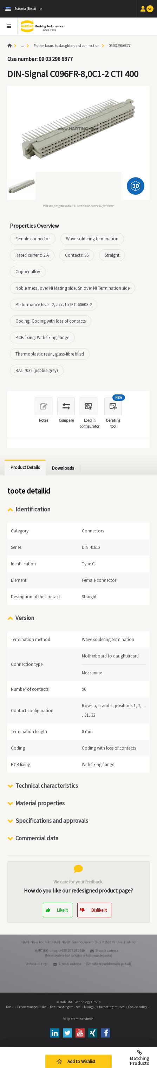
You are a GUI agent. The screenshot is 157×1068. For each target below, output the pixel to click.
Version (24, 618)
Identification (32, 509)
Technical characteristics (46, 786)
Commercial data (36, 838)
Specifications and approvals (51, 821)
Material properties (40, 803)
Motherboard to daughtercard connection (66, 45)
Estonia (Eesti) (20, 8)
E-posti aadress (107, 950)
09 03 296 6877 (119, 45)
